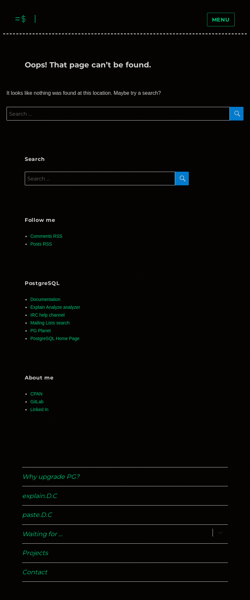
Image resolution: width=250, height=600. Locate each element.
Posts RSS (41, 244)
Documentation (45, 299)
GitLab (37, 401)
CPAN (36, 394)
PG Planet (40, 330)
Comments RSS (46, 236)
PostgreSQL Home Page (54, 338)
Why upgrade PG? (50, 476)
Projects (35, 553)
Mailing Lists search (50, 323)
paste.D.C (37, 515)
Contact (34, 572)
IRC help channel (47, 315)
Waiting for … (42, 534)
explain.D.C (39, 496)
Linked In (39, 409)
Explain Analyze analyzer (55, 307)
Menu (221, 20)
